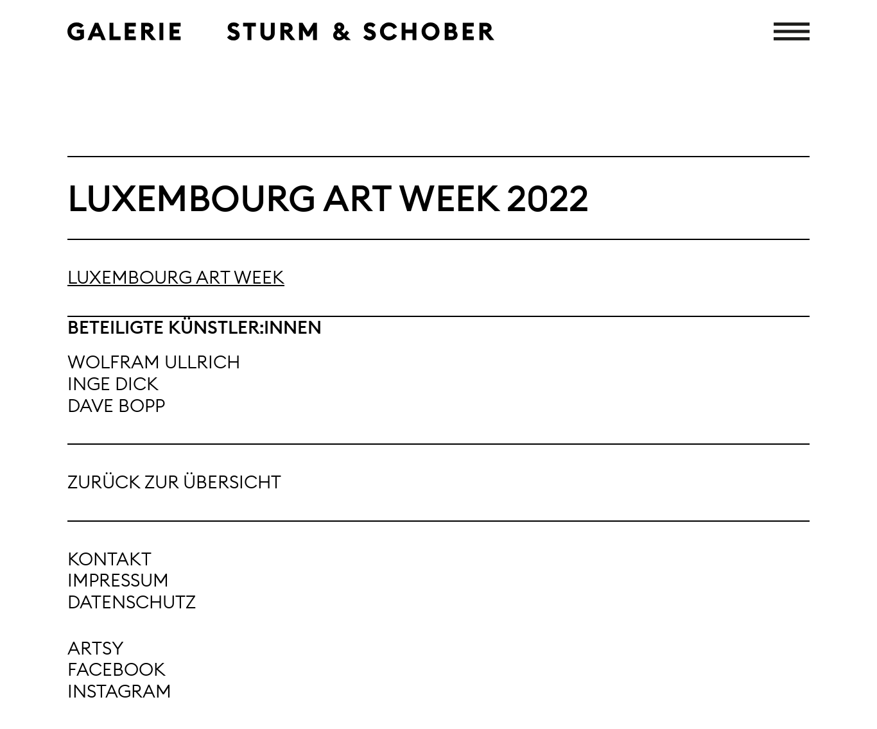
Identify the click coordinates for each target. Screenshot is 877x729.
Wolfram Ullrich (153, 361)
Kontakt (109, 558)
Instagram (119, 691)
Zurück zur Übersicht (174, 481)
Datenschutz (131, 601)
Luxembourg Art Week (175, 277)
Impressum (118, 580)
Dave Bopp (116, 405)
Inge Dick (113, 383)
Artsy (95, 648)
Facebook (116, 669)
